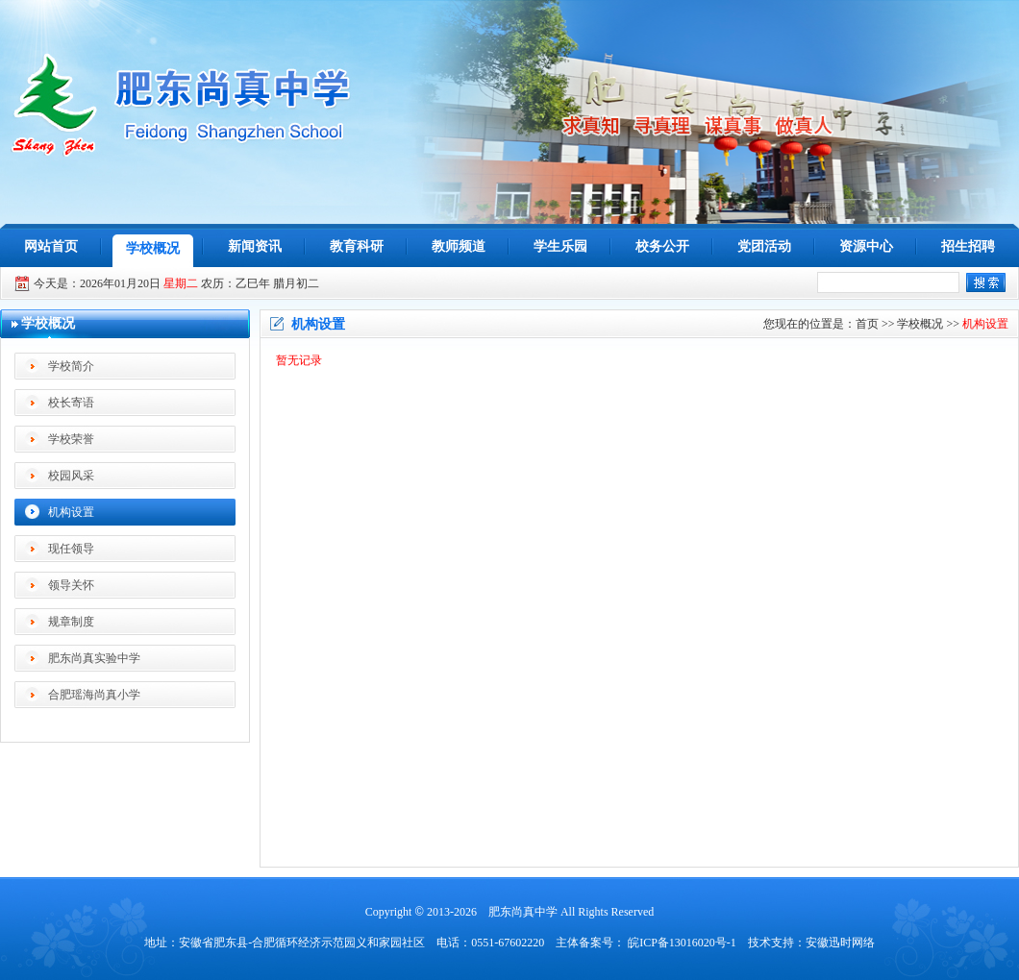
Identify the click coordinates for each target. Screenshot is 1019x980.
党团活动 (764, 246)
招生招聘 (968, 246)
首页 (867, 324)
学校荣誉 (71, 439)
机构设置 (71, 512)
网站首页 (51, 246)
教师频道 (458, 246)
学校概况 (153, 248)
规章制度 (71, 621)
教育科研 (357, 246)
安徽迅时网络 (840, 942)
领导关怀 (71, 585)
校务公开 (662, 246)
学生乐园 (560, 246)
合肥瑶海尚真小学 (94, 694)
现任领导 (71, 548)
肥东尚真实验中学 (94, 658)
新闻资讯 (255, 246)
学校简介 (71, 366)
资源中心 (866, 246)
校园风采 (71, 475)
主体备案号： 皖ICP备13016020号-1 (646, 942)
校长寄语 (71, 402)
